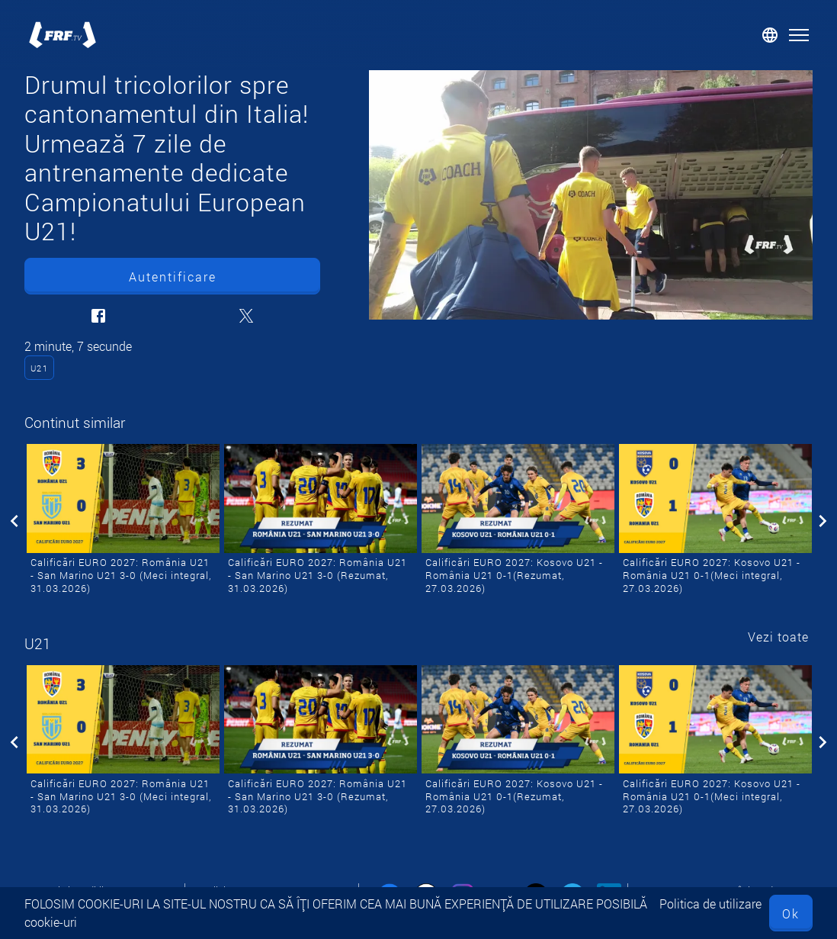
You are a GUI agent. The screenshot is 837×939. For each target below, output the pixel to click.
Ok (791, 913)
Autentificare (172, 277)
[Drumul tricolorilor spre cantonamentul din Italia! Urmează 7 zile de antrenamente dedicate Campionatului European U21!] (591, 195)
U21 (39, 368)
